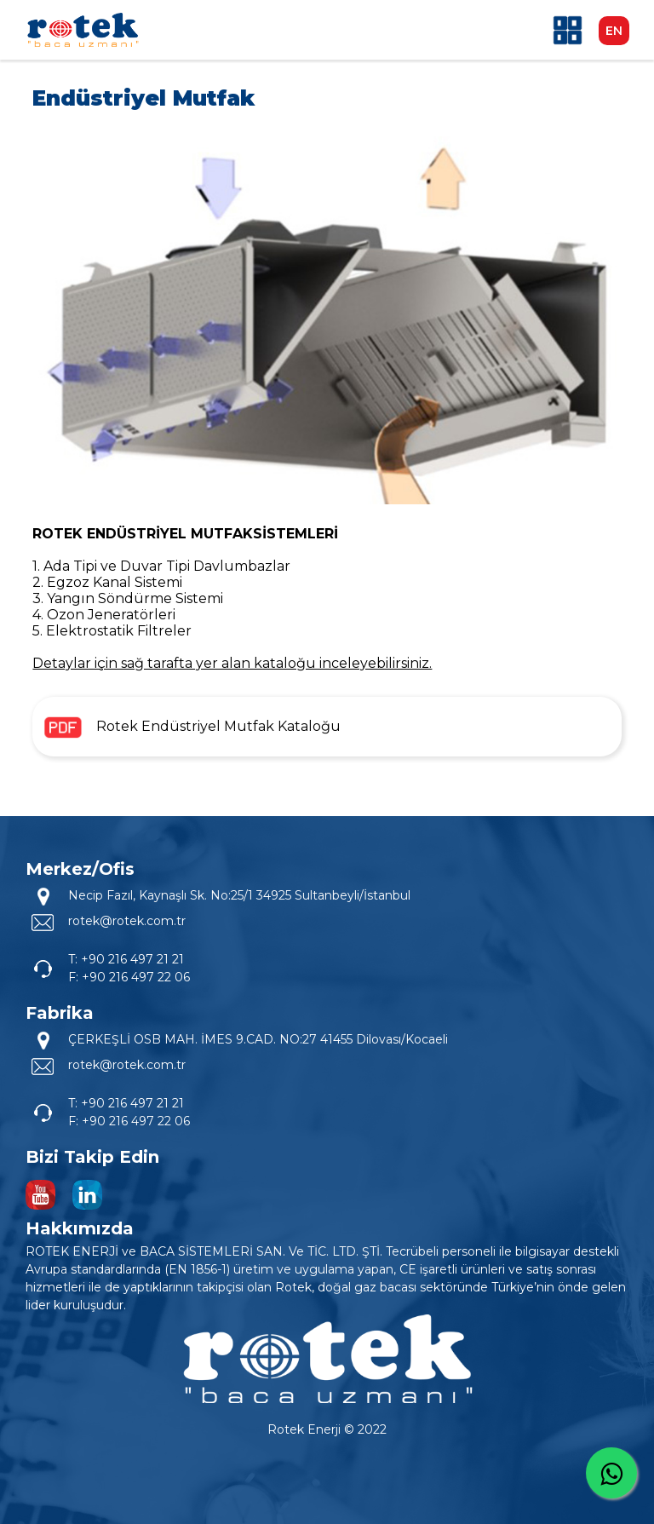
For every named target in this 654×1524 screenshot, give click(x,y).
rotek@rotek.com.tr (127, 921)
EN (613, 30)
